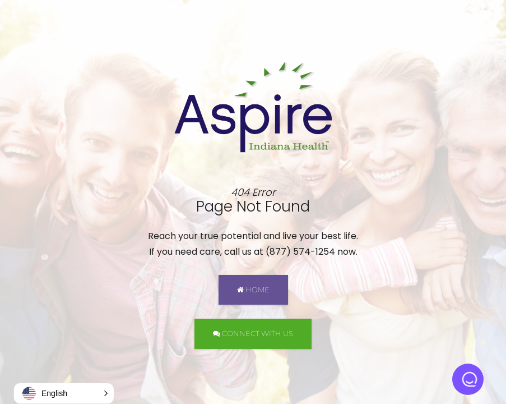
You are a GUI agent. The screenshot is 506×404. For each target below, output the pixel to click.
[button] (64, 393)
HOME (253, 289)
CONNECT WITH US (253, 333)
